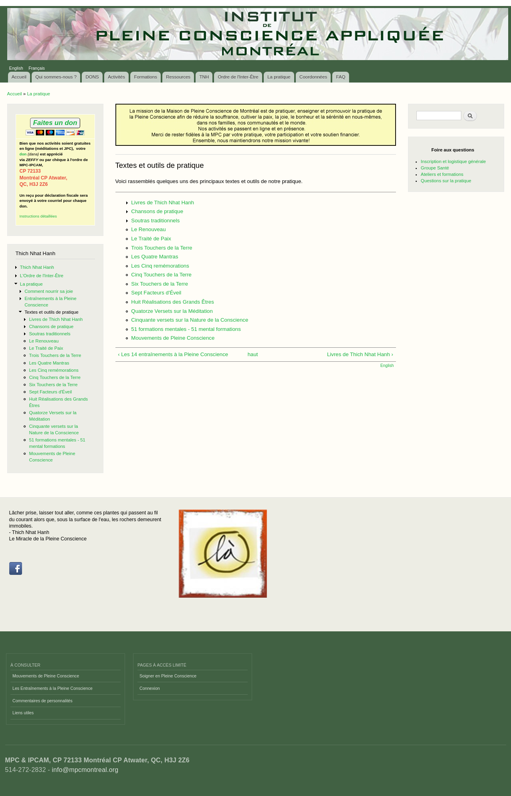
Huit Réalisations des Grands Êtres (172, 302)
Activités (116, 77)
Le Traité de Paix (46, 348)
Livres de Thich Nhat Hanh (56, 319)
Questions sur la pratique (446, 180)
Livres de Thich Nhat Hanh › (360, 354)
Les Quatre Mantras (49, 363)
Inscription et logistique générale (453, 161)
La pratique (279, 77)
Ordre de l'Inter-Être (238, 77)
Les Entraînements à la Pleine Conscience (52, 688)
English (16, 68)
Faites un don (55, 123)
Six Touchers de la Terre (53, 384)
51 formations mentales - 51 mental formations (186, 329)
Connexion (149, 688)
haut (253, 354)
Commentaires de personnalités (42, 700)
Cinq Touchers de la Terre (55, 377)
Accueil (19, 77)
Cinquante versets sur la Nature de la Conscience (189, 320)
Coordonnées (313, 77)
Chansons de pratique (51, 326)
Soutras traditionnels (49, 333)
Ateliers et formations (442, 174)
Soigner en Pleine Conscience (167, 675)
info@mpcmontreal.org (85, 769)
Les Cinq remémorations (53, 370)
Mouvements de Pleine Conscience (172, 338)
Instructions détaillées (38, 216)
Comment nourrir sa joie (48, 291)
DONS (92, 77)
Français (36, 68)
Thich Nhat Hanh (37, 267)
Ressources (178, 77)
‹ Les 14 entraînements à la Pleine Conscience (173, 354)
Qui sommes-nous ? (56, 77)
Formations (145, 77)
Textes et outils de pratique (51, 312)
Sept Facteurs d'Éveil (50, 391)
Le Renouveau (44, 341)
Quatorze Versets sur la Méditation (172, 311)
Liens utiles (23, 712)
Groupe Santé (435, 167)
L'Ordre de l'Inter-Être (41, 275)
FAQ (340, 77)
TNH (204, 77)
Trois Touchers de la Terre (55, 355)
